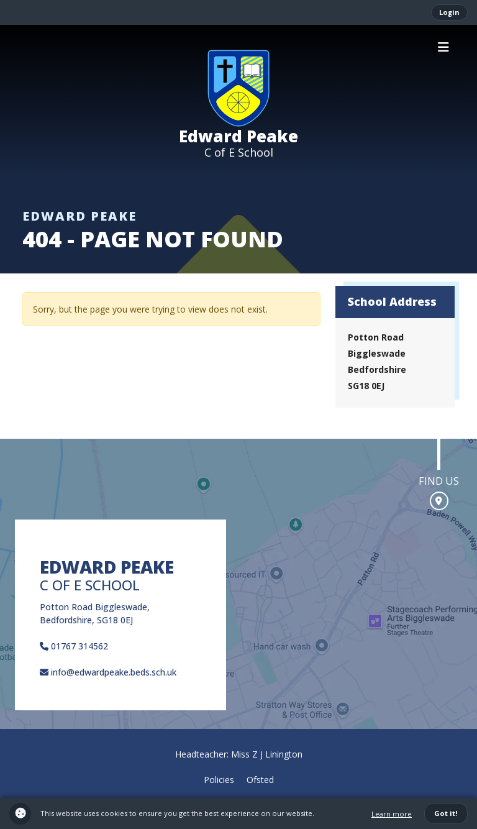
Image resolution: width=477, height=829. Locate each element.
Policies (219, 779)
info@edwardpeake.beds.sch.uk (108, 672)
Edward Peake (238, 136)
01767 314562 (74, 646)
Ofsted (260, 779)
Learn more (391, 813)
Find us (439, 481)
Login (449, 12)
